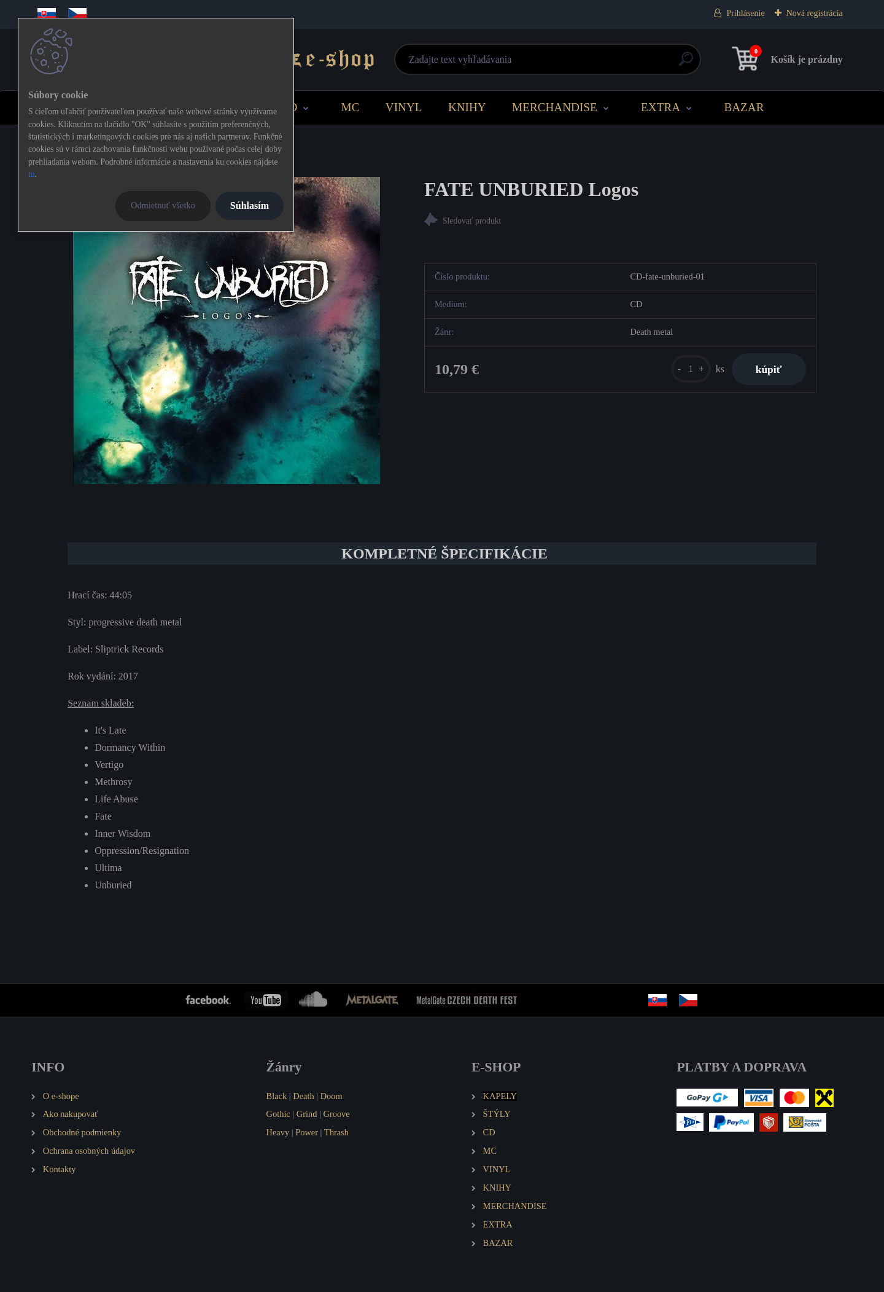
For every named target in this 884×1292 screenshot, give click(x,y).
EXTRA (660, 107)
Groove (337, 1114)
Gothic (278, 1114)
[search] (590, 64)
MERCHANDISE (554, 107)
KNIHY (467, 107)
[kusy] (690, 369)
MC (350, 107)
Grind (307, 1114)
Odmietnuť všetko (163, 205)
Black (276, 1096)
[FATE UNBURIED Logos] (226, 330)
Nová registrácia (814, 13)
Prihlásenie (745, 13)
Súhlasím (249, 205)
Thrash (336, 1132)
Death (303, 1096)
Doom (331, 1096)
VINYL (404, 107)
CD (289, 107)
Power (306, 1132)
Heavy (278, 1132)
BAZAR (744, 107)
